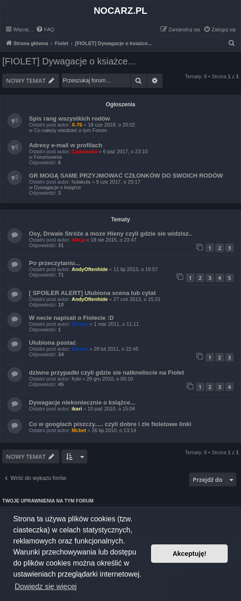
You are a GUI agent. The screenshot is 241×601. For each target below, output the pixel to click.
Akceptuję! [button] (190, 553)
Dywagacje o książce (57, 187)
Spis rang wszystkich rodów (69, 118)
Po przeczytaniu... (54, 263)
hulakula (81, 182)
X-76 (77, 124)
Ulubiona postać (52, 342)
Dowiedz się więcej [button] (46, 586)
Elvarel (80, 324)
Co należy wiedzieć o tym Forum (70, 130)
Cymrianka (84, 151)
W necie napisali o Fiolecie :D (71, 317)
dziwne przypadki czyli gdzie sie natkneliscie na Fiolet (106, 372)
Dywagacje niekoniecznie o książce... (82, 402)
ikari (77, 408)
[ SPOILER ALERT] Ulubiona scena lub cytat (92, 292)
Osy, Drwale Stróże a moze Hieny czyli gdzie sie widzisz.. (110, 233)
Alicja (78, 240)
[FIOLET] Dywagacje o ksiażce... (68, 61)
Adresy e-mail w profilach (65, 145)
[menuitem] (45, 29)
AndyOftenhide (90, 269)
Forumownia (48, 157)
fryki (76, 378)
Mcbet (79, 430)
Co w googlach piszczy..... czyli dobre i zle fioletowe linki (110, 424)
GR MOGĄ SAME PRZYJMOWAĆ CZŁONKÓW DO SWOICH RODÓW (126, 175)
